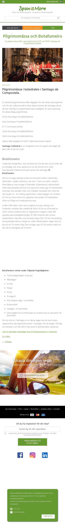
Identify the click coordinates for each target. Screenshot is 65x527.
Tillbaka (7, 342)
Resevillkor (35, 409)
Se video (6, 336)
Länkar (26, 409)
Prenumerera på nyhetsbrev (32, 442)
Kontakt (57, 409)
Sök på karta (12, 28)
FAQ (53, 28)
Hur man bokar (10, 409)
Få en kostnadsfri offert (34, 375)
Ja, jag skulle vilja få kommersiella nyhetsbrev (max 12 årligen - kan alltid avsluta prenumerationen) (30, 434)
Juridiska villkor (46, 409)
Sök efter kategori (32, 28)
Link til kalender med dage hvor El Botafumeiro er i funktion (29, 332)
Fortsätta (48, 516)
